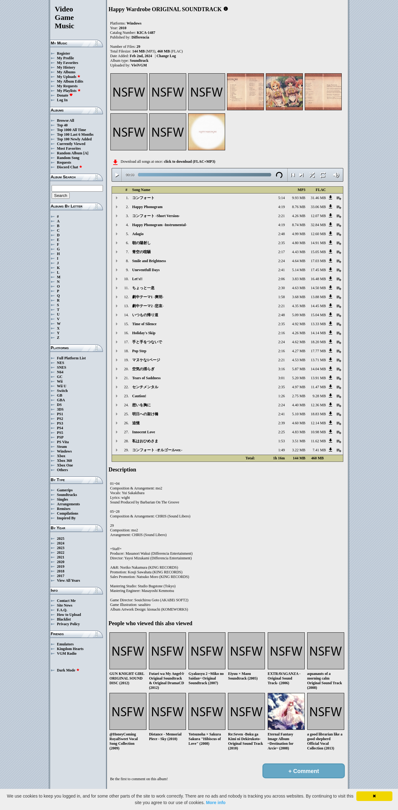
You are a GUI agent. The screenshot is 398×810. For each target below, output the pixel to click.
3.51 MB (298, 441)
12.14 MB (318, 423)
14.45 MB (318, 306)
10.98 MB (318, 432)
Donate (65, 95)
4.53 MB (298, 360)
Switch (62, 391)
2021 (60, 557)
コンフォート (143, 198)
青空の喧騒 (141, 252)
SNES (61, 367)
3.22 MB (298, 450)
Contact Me (66, 600)
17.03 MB (318, 261)
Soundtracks (67, 495)
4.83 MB (298, 432)
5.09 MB (298, 315)
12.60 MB (318, 234)
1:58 (281, 297)
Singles (62, 499)
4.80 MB (298, 243)
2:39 (281, 423)
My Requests (67, 86)
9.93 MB (298, 198)
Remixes (63, 509)
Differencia (140, 37)
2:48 (281, 234)
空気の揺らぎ (143, 369)
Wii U (61, 386)
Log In (62, 100)
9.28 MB (319, 396)
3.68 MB (298, 297)
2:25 (281, 432)
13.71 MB (318, 360)
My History (66, 67)
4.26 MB (298, 216)
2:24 (281, 261)
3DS (60, 409)
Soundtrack (139, 60)
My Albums (66, 72)
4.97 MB (298, 387)
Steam (62, 446)
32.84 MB (318, 225)
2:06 (281, 279)
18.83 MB (318, 414)
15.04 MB (318, 315)
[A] (86, 153)
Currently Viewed (71, 144)
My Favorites (67, 63)
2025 (60, 538)
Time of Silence (144, 324)
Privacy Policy (68, 624)
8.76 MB (298, 207)
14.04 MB (318, 369)
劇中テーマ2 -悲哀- (148, 306)
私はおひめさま (145, 441)
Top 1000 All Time (71, 130)
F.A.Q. (62, 610)
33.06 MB (318, 207)
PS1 (60, 414)
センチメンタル (145, 387)
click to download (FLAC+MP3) (189, 161)
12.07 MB (318, 216)
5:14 (281, 198)
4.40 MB (298, 405)
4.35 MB (298, 306)
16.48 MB (318, 279)
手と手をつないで (147, 342)
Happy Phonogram (147, 207)
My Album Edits (70, 81)
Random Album (69, 153)
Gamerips (65, 490)
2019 (60, 566)
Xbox (61, 456)
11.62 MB (318, 441)
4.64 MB (298, 261)
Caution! (139, 396)
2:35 (281, 243)
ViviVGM (139, 65)
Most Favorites (69, 148)
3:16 (281, 369)
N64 (60, 372)
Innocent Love (143, 432)
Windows (64, 451)
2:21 (281, 216)
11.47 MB (318, 387)
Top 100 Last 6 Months (75, 134)
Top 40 (62, 125)
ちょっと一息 (143, 288)
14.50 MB (318, 288)
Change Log (166, 56)
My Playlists (69, 91)
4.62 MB (298, 342)
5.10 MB (298, 414)
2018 (60, 571)
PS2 (60, 418)
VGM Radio (66, 653)
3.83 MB (298, 279)
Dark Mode (68, 670)
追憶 (136, 423)
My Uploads (69, 77)
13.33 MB (318, 324)
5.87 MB (298, 369)
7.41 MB (319, 450)
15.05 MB (318, 252)
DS (59, 405)
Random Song (68, 158)
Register (63, 53)
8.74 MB (298, 225)
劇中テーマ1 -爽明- (148, 297)
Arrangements (68, 504)
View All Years (68, 580)
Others (62, 470)
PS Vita (63, 442)
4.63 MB (298, 288)
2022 (60, 552)
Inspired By (66, 518)
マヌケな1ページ (146, 360)
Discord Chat (69, 167)
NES (60, 363)
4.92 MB (298, 324)
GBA (61, 400)
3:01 (281, 378)
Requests (64, 162)
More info (215, 802)
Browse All (65, 120)
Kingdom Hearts (70, 649)
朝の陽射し (141, 243)
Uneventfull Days (146, 270)
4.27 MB (298, 351)
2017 (60, 576)
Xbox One (65, 465)
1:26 (281, 396)
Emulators (65, 644)
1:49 (281, 450)
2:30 (281, 288)
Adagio (138, 234)
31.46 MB (318, 198)
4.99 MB (298, 234)
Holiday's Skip (143, 333)
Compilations (67, 513)
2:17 (281, 252)
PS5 (60, 432)
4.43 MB (298, 252)
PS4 (60, 428)
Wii (59, 381)
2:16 (281, 333)
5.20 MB (298, 378)
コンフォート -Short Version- (156, 216)
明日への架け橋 (145, 414)
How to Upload (69, 614)
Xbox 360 (64, 460)
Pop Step (139, 351)
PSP (60, 437)
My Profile (65, 58)
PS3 (60, 423)
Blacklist (64, 619)
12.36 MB (318, 405)
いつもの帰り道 (145, 315)
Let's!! (137, 279)
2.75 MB (298, 396)
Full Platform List (71, 358)
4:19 (281, 207)
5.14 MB (298, 270)
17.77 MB (318, 351)
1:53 (281, 441)
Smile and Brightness (149, 261)
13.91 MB (318, 378)
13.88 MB (318, 297)
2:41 (281, 270)
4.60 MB (298, 423)
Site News (64, 605)
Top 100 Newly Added (74, 139)
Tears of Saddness (146, 378)
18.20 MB (318, 342)
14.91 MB (318, 243)
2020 (60, 562)
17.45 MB (318, 270)
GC (59, 377)
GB (59, 395)
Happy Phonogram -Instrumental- (159, 225)
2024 (60, 543)
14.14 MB (318, 333)
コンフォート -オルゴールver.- (157, 450)
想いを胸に (141, 405)
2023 (60, 548)
